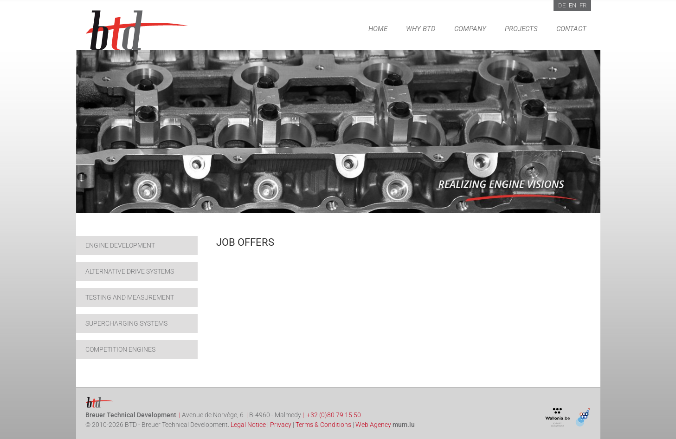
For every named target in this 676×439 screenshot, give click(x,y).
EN (572, 5)
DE (562, 5)
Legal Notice (248, 424)
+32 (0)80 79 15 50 (334, 415)
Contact (571, 29)
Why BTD (421, 29)
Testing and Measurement (129, 297)
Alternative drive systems (129, 271)
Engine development (120, 245)
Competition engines (120, 349)
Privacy (280, 424)
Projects (521, 29)
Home (377, 29)
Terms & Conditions (323, 424)
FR (582, 5)
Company (470, 29)
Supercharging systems (126, 323)
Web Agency (373, 424)
